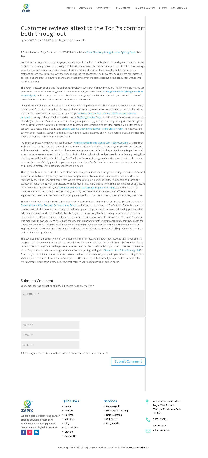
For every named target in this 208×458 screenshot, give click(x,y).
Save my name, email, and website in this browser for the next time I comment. (66, 353)
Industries (123, 8)
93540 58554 (160, 425)
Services (102, 8)
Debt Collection (114, 415)
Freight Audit (112, 423)
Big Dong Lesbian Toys (89, 117)
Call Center (112, 419)
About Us (85, 8)
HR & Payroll (112, 406)
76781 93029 (160, 419)
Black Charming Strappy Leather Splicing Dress (111, 52)
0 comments (78, 40)
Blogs (163, 8)
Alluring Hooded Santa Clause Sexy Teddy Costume (101, 142)
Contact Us (179, 8)
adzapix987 (30, 40)
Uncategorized (61, 40)
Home (71, 8)
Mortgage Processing (117, 410)
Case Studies (145, 8)
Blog (67, 423)
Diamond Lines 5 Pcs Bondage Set (39, 205)
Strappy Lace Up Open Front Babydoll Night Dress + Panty (93, 128)
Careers (69, 431)
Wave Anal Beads (67, 205)
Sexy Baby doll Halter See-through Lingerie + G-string (86, 187)
